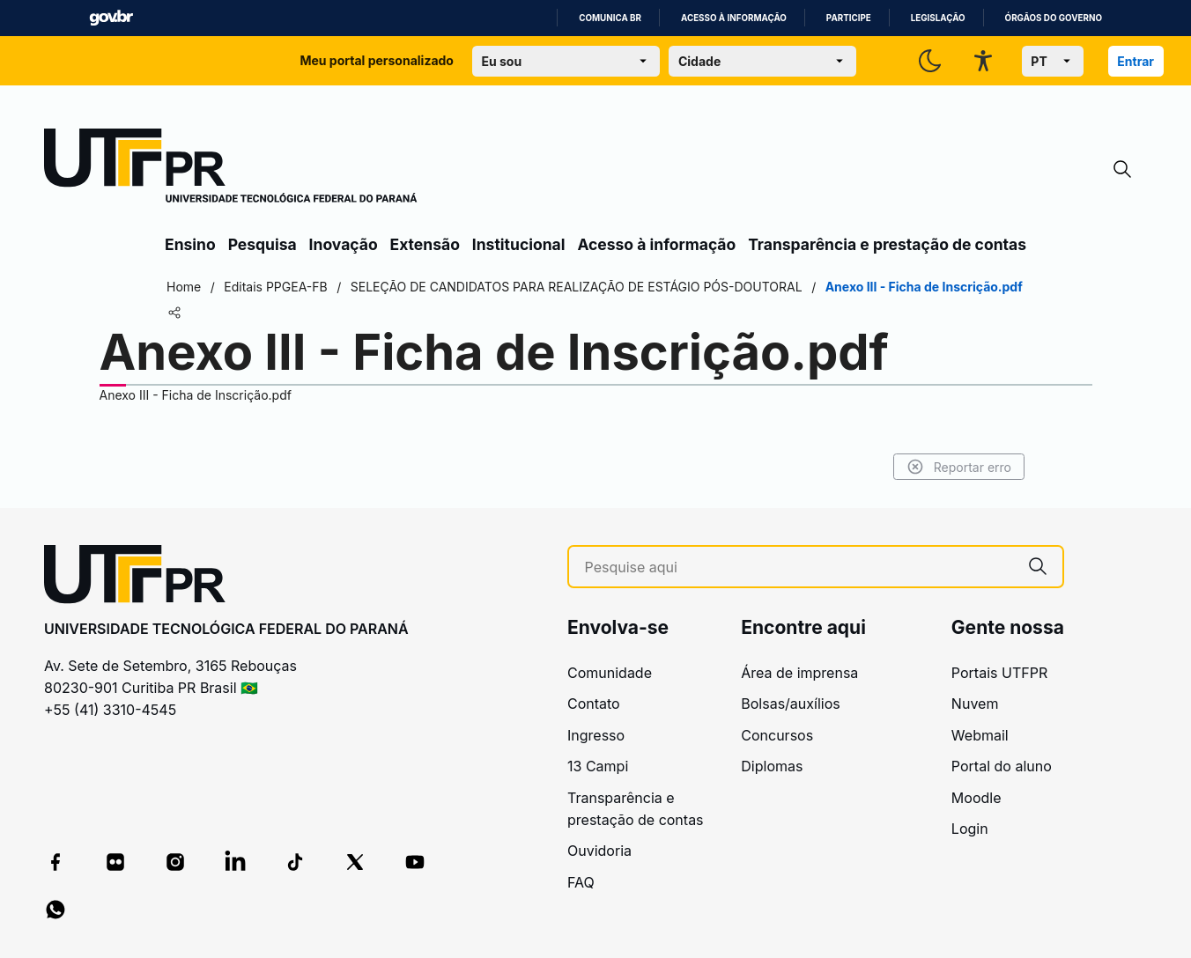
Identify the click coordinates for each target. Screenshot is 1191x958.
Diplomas (772, 766)
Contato (593, 703)
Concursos (777, 735)
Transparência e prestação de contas (887, 244)
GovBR (111, 18)
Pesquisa (262, 244)
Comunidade (609, 673)
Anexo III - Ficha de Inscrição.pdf (196, 394)
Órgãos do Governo (1053, 18)
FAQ (581, 882)
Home (183, 286)
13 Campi (597, 766)
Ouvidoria (599, 850)
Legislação (938, 18)
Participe (848, 18)
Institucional (519, 244)
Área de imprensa (799, 673)
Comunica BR (610, 18)
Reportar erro (958, 466)
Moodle (976, 798)
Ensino (190, 244)
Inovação (343, 244)
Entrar (1135, 61)
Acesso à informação (734, 18)
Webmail (980, 735)
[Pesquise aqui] (799, 567)
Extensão (425, 244)
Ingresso (596, 735)
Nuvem (975, 703)
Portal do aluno (1001, 766)
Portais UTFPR (999, 673)
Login (969, 828)
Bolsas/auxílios (790, 703)
